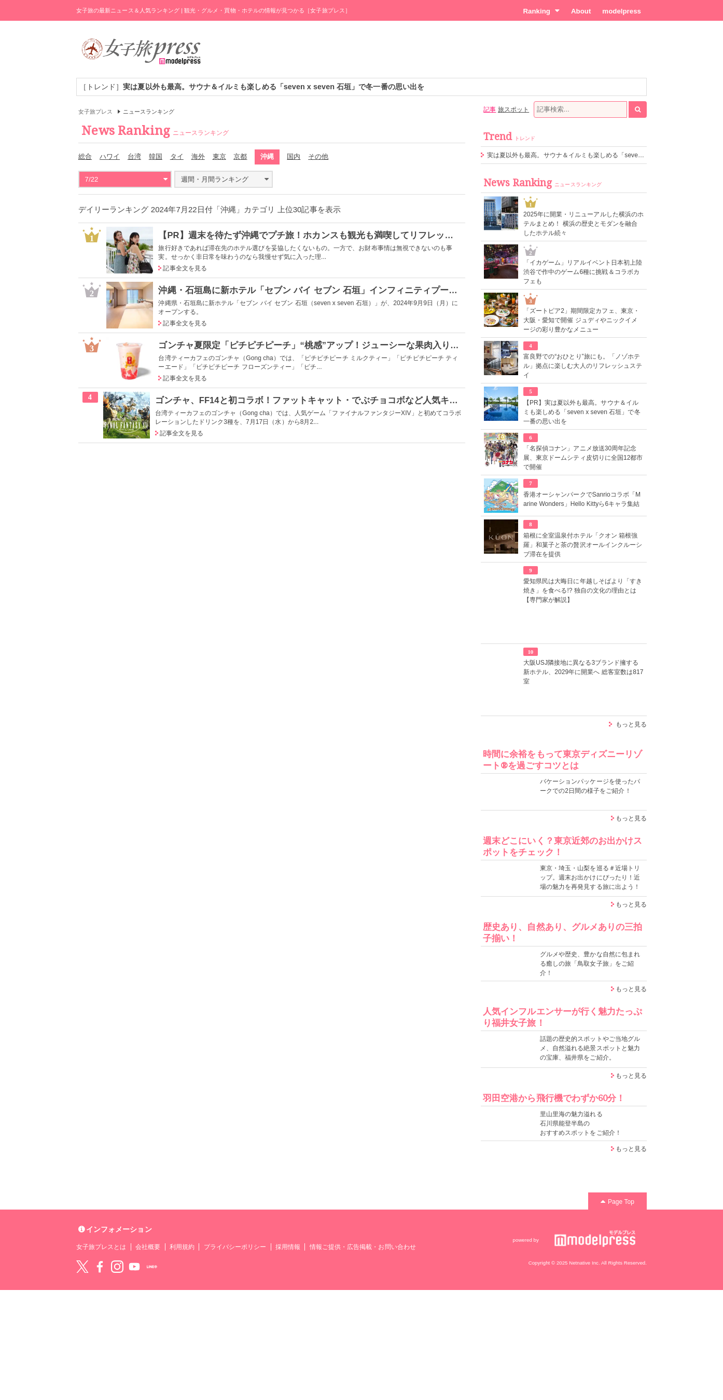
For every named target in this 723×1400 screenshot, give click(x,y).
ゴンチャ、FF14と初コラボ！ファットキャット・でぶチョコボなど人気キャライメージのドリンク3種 (358, 400)
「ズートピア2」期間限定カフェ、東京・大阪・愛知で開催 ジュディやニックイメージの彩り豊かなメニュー (581, 320)
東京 (219, 156)
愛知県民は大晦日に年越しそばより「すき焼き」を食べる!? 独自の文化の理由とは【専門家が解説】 (582, 590)
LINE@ (152, 1266)
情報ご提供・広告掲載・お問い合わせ (363, 1247)
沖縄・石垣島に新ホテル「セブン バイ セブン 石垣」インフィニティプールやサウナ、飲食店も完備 (356, 290)
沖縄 (267, 156)
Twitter (82, 1266)
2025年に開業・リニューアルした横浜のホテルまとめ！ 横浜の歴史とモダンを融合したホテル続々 (583, 224)
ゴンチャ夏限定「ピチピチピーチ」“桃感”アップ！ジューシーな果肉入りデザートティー (335, 345)
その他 (318, 156)
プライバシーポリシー (235, 1247)
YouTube (134, 1266)
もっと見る (631, 724)
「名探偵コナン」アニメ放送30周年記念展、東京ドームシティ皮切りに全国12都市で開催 (583, 458)
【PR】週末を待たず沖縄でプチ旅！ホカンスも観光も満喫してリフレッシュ (310, 235)
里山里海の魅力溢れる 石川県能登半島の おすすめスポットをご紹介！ (580, 1123)
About (581, 11)
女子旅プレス (95, 111)
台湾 (134, 156)
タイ (177, 156)
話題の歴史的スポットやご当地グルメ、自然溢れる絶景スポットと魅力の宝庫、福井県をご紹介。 (590, 1048)
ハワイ (110, 156)
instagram (117, 1266)
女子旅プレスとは (101, 1247)
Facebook (99, 1266)
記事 (489, 109)
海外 (198, 156)
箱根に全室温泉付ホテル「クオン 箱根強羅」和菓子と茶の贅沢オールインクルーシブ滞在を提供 (582, 545)
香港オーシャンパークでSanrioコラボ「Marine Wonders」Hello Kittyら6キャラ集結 (582, 499)
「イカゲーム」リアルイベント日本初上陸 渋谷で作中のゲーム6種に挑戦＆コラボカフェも (582, 272)
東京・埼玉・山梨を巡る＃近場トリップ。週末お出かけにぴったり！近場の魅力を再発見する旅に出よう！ (590, 877)
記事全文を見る (184, 268)
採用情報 (287, 1247)
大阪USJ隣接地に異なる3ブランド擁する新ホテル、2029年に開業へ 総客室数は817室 (583, 672)
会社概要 (147, 1247)
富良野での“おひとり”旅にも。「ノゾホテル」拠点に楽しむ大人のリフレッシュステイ (582, 366)
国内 (293, 156)
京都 (240, 156)
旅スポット (513, 109)
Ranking (541, 11)
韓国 (155, 156)
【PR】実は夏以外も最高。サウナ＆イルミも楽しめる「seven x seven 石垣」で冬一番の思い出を (582, 412)
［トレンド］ (251, 87)
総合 (85, 156)
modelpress (621, 11)
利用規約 (182, 1247)
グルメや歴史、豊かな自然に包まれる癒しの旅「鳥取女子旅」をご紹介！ (590, 964)
